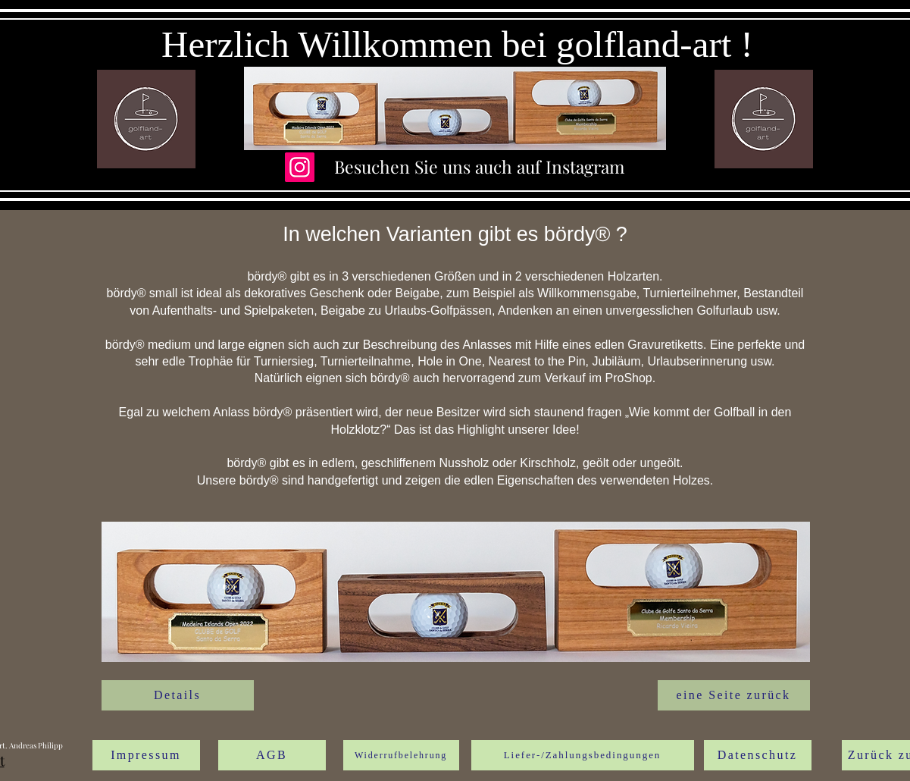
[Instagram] (299, 167)
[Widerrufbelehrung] (401, 755)
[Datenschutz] (757, 755)
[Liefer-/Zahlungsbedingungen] (582, 755)
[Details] (178, 695)
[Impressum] (146, 755)
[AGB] (272, 755)
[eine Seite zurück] (734, 695)
